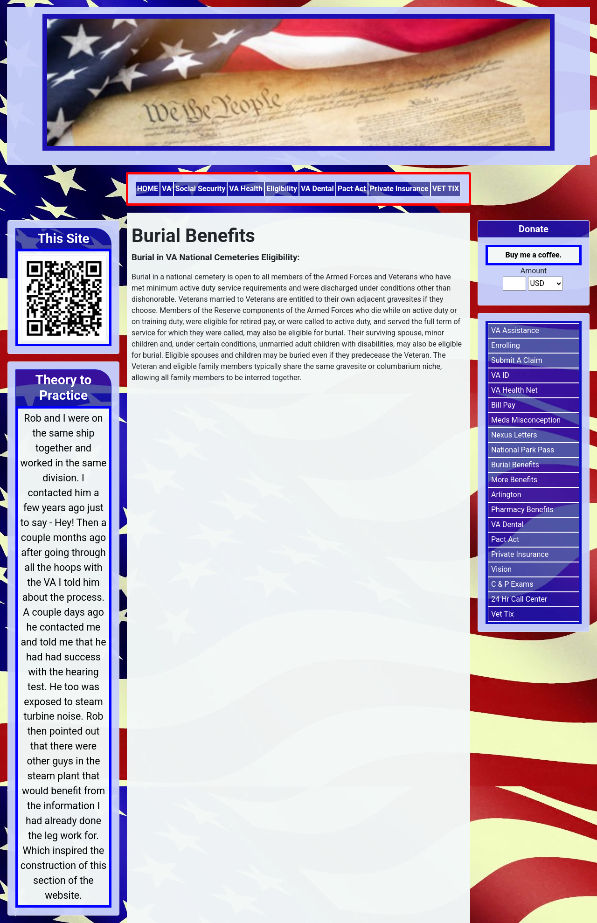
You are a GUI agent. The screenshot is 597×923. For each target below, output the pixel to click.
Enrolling (505, 345)
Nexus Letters (514, 434)
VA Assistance (515, 330)
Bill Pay (503, 405)
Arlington (506, 494)
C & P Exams (512, 584)
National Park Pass (522, 449)
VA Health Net (514, 390)
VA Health (246, 188)
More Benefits (514, 479)
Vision (501, 569)
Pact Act (352, 188)
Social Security (200, 188)
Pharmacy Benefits (522, 509)
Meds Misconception (526, 420)
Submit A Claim (516, 360)
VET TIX (445, 188)
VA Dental (317, 188)
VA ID (500, 375)
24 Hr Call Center (519, 599)
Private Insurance (399, 188)
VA (167, 188)
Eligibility (281, 188)
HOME (147, 188)
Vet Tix (502, 614)
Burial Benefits (515, 464)
